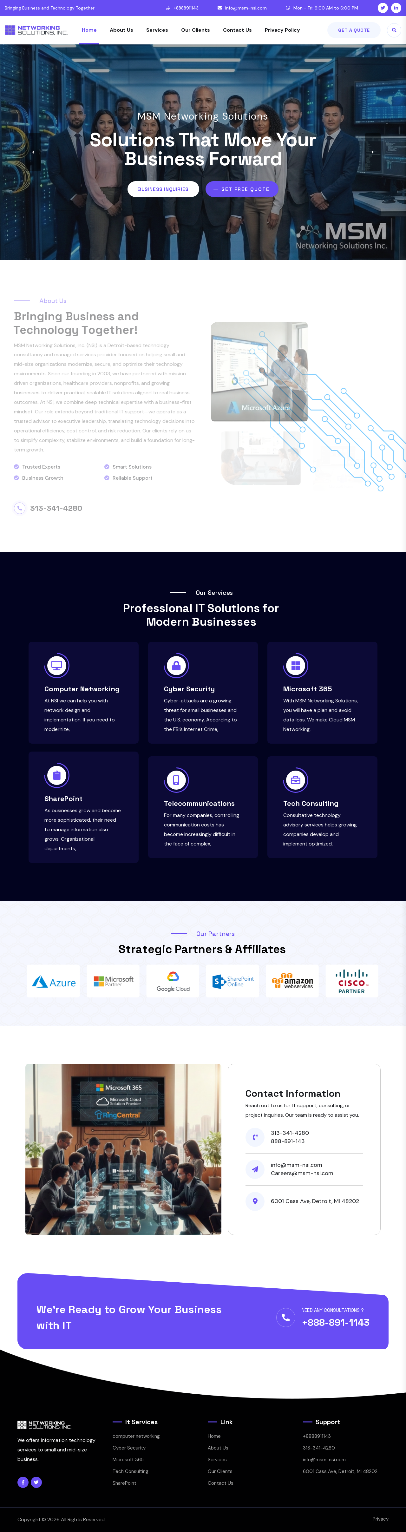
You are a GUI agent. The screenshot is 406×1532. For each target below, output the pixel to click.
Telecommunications (199, 803)
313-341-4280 (319, 1448)
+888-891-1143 (336, 1322)
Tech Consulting (310, 803)
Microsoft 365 (307, 688)
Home (89, 30)
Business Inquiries (163, 189)
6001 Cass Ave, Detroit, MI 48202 (340, 1471)
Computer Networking (82, 688)
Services (157, 30)
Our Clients (195, 30)
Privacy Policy (282, 30)
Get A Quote (354, 30)
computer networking (136, 1436)
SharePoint (63, 798)
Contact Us (237, 30)
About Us (121, 30)
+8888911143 (186, 8)
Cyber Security (189, 688)
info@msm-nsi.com (246, 8)
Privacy (381, 1519)
